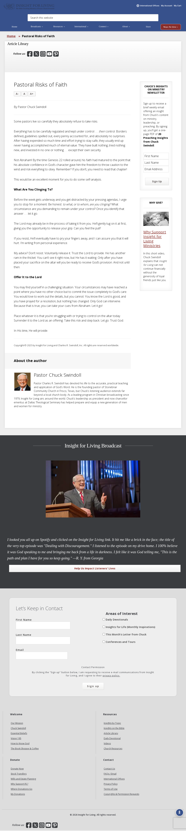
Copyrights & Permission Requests (121, 794)
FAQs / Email (110, 774)
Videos (107, 744)
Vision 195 (16, 739)
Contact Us (109, 769)
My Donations (18, 794)
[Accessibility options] (178, 810)
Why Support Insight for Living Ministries (154, 239)
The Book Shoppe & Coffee (25, 749)
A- (17, 94)
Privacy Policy (111, 784)
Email (42, 654)
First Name (43, 624)
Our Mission (17, 724)
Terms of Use (111, 789)
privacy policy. (111, 676)
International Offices (114, 779)
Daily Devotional (112, 739)
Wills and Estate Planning (23, 779)
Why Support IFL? (19, 784)
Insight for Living (29, 7)
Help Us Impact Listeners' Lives (94, 569)
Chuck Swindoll (18, 729)
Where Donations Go (21, 789)
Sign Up (157, 182)
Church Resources (113, 749)
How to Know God (20, 744)
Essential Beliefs (19, 734)
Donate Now (17, 769)
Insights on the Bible (114, 729)
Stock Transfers (19, 774)
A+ (31, 94)
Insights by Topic (112, 724)
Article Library (111, 734)
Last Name (43, 639)
